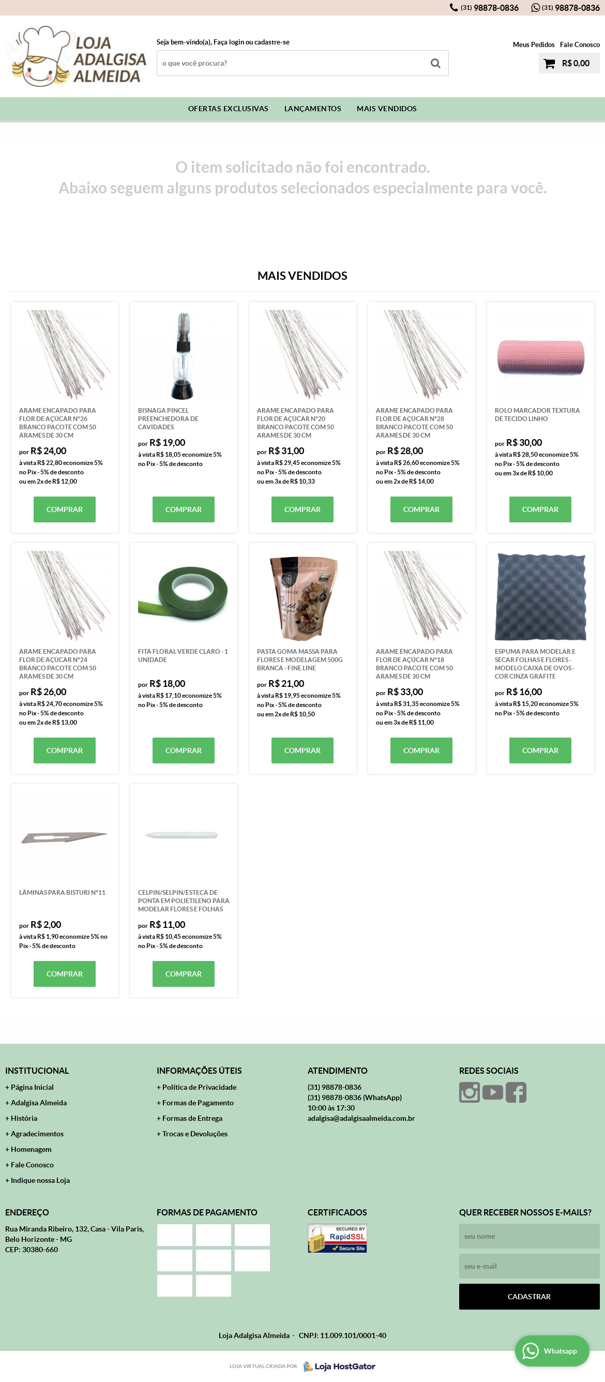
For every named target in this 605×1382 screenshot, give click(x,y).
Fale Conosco (580, 45)
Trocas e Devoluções (195, 1134)
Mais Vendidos (387, 108)
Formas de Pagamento (198, 1103)
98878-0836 (490, 7)
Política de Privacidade (199, 1087)
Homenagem (31, 1149)
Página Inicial (32, 1087)
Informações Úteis (199, 1070)
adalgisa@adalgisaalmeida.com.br (361, 1118)
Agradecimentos (37, 1134)
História (24, 1118)
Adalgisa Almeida (39, 1103)
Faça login (229, 42)
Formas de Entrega (192, 1118)
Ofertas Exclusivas (228, 108)
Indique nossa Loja (40, 1180)
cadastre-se (272, 42)
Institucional (37, 1070)
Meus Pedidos (534, 45)
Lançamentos (313, 108)
